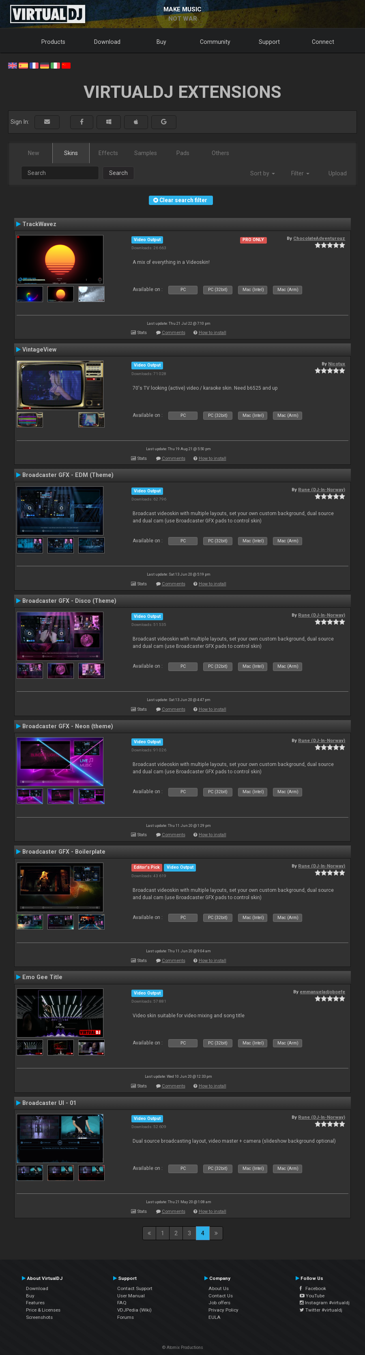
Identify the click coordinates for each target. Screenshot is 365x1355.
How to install (212, 332)
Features (35, 1302)
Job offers (219, 1302)
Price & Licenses (43, 1310)
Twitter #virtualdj (321, 1310)
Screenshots (39, 1317)
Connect (323, 42)
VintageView (39, 349)
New (33, 153)
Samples (145, 153)
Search (118, 173)
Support (269, 42)
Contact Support (134, 1288)
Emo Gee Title (42, 977)
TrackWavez (39, 224)
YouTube (312, 1296)
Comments (173, 332)
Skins (71, 153)
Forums (125, 1317)
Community (215, 42)
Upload (337, 173)
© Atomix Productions (182, 1347)
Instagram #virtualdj (325, 1302)
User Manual (131, 1296)
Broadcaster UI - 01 (49, 1103)
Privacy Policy (223, 1310)
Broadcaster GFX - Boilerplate (63, 851)
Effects (108, 153)
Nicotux (336, 364)
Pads (182, 153)
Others (220, 153)
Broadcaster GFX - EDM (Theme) (68, 475)
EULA (214, 1317)
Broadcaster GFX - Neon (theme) (67, 726)
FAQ (122, 1302)
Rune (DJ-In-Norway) (321, 489)
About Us (218, 1288)
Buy (161, 42)
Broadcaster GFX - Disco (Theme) (69, 601)
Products (53, 42)
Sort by (262, 173)
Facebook (313, 1288)
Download (107, 42)
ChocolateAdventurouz (319, 238)
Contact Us (220, 1296)
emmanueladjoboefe (322, 992)
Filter (300, 173)
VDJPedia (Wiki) (134, 1310)
